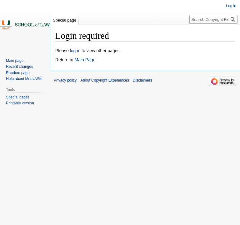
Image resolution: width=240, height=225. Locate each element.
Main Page (84, 59)
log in (75, 50)
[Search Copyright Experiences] (213, 19)
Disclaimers (142, 80)
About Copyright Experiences (104, 80)
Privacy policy (65, 80)
